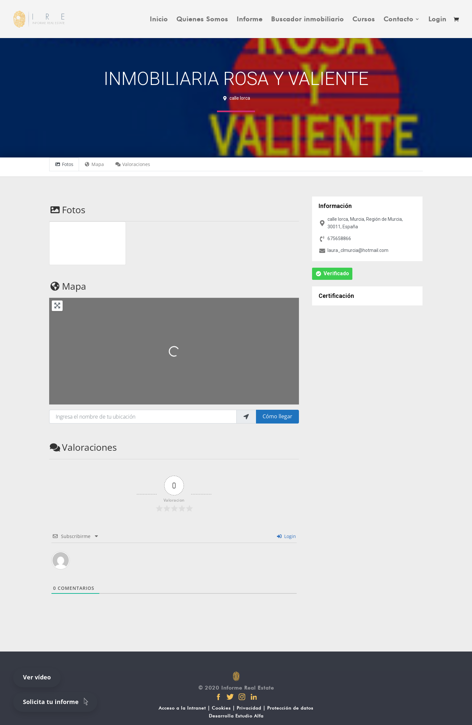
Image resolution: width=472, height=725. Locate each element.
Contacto (398, 20)
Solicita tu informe (57, 701)
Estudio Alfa (249, 715)
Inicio (159, 20)
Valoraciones (83, 447)
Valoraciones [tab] (132, 164)
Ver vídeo (37, 677)
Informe (250, 20)
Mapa (67, 286)
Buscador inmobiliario (307, 20)
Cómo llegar (277, 416)
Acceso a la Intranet (182, 708)
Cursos (363, 20)
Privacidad (249, 708)
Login (437, 20)
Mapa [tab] (94, 164)
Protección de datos (290, 708)
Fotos (67, 209)
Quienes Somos (202, 20)
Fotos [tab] (64, 164)
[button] (332, 274)
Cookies (221, 708)
